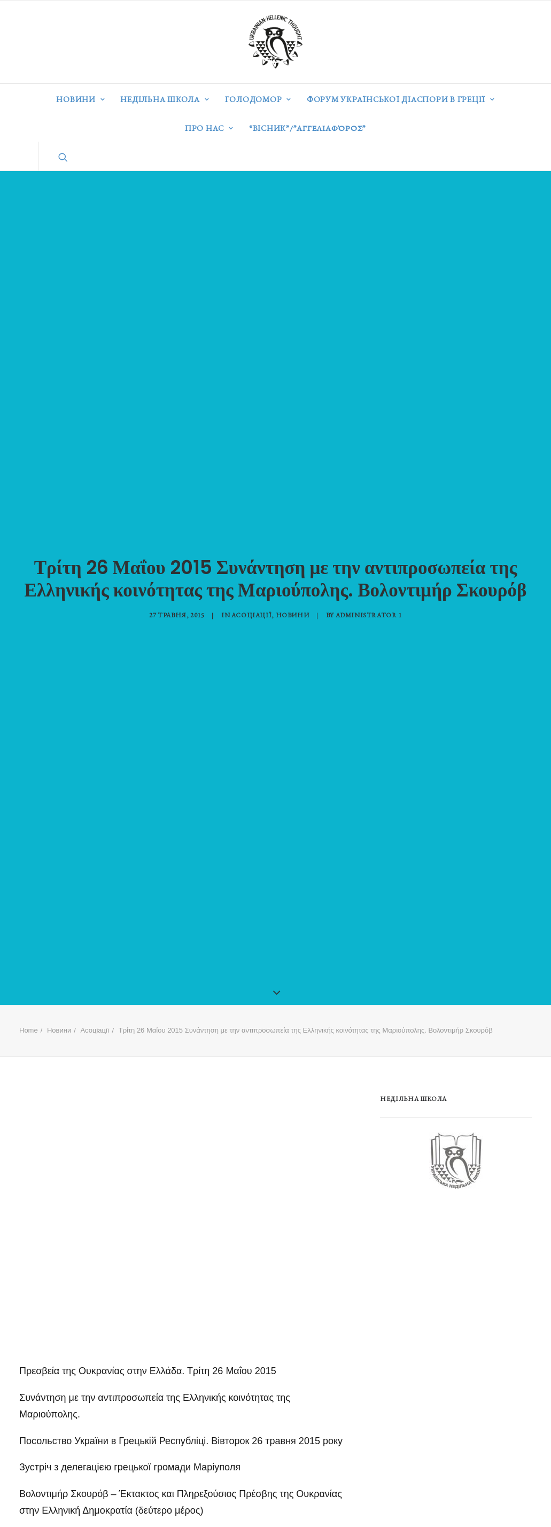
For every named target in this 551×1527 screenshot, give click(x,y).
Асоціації (251, 605)
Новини (80, 99)
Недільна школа (164, 99)
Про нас (209, 128)
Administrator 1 (369, 605)
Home (28, 1011)
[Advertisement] (460, 1266)
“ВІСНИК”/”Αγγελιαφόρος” (307, 128)
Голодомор (258, 99)
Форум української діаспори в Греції (401, 99)
